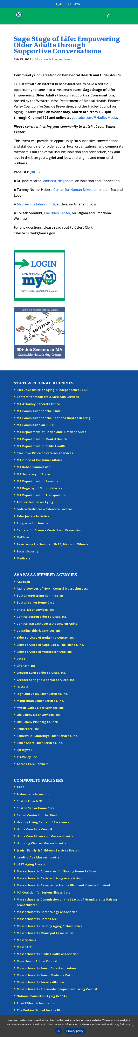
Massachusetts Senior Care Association (46, 968)
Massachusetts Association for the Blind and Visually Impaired (63, 885)
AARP (21, 787)
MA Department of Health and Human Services (51, 432)
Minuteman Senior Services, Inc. (40, 701)
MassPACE (24, 947)
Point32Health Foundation (36, 1003)
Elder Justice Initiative (33, 516)
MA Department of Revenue (37, 481)
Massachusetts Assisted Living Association (49, 878)
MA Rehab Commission (33, 467)
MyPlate (23, 537)
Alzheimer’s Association (34, 794)
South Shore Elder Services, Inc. (40, 743)
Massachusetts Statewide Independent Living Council (57, 989)
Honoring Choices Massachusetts (42, 843)
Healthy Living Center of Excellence (43, 822)
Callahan (38, 204)
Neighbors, (65, 181)
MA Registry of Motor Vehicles (39, 488)
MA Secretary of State (33, 474)
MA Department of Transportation (42, 495)
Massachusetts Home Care (37, 919)
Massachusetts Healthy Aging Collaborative (49, 926)
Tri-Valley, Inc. (27, 757)
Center (58, 189)
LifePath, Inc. (26, 666)
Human (76, 189)
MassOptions (26, 940)
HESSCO (22, 687)
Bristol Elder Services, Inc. (36, 610)
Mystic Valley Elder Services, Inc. (40, 708)
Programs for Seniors (32, 523)
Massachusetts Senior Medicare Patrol (45, 975)
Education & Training (48, 59)
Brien (55, 213)
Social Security (27, 551)
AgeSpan (23, 581)
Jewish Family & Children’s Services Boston (48, 850)
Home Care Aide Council (34, 829)
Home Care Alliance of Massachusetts (45, 836)
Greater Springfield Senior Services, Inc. (46, 680)
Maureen (24, 204)
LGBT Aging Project (31, 864)
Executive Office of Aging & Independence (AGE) (52, 390)
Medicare (23, 558)
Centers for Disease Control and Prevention (49, 530)
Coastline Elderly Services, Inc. (39, 631)
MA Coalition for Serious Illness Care (43, 892)
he (48, 213)
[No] (133, 1026)
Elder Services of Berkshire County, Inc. (46, 637)
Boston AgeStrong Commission (40, 595)
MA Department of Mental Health (42, 439)
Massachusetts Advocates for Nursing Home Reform (56, 871)
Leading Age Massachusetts (38, 857)
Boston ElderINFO (29, 801)
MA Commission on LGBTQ (36, 425)
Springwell (24, 750)
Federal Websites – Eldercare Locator (44, 509)
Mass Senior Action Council (37, 961)
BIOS (35, 172)
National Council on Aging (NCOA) (42, 996)
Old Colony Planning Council (37, 722)
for (67, 189)
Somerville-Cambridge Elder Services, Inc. (47, 736)
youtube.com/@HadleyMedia (94, 117)
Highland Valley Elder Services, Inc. (42, 694)
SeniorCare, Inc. (28, 729)
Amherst (49, 181)
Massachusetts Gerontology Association (47, 912)
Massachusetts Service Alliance (40, 982)
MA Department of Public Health (41, 446)
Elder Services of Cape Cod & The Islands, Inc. (50, 645)
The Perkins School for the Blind (40, 1010)
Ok (58, 1030)
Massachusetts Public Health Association (47, 954)
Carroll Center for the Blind (37, 815)
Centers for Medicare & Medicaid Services (48, 397)
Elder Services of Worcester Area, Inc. (45, 652)
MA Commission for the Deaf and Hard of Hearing (54, 418)
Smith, (51, 204)
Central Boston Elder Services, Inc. (42, 617)
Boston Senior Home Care (35, 602)
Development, (94, 189)
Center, (65, 213)
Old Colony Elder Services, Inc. (39, 715)
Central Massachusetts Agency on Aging (47, 624)
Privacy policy (74, 1030)
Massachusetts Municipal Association (45, 933)
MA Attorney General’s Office (38, 404)
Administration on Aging (35, 502)
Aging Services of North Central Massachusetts (52, 588)
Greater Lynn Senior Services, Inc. (41, 673)
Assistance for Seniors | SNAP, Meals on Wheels (52, 544)
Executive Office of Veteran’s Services (45, 453)
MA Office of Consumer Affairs (39, 460)
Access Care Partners (33, 764)
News (68, 59)
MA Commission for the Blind (38, 411)
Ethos (21, 659)
